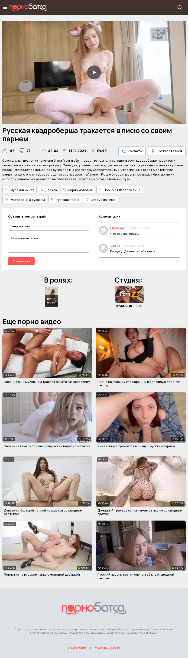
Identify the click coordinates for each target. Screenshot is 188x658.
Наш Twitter (77, 647)
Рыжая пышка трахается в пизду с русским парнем (136, 446)
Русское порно (65, 200)
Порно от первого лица (119, 190)
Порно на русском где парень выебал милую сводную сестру (139, 384)
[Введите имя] (48, 226)
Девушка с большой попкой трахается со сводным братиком (43, 512)
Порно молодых (78, 190)
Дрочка (48, 190)
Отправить (21, 261)
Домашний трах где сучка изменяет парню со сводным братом (139, 512)
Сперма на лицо (100, 200)
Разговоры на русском (25, 200)
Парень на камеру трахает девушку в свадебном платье (47, 446)
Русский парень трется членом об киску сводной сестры (135, 576)
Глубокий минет (19, 190)
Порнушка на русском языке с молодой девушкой (42, 574)
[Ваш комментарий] (48, 243)
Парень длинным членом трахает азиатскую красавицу (47, 382)
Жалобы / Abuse (107, 647)
